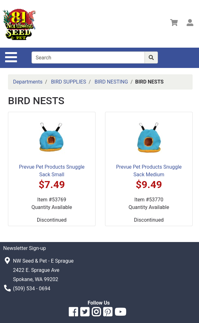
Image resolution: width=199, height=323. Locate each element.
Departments (28, 82)
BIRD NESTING (111, 82)
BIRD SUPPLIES (68, 82)
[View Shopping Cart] (174, 24)
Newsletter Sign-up (24, 248)
